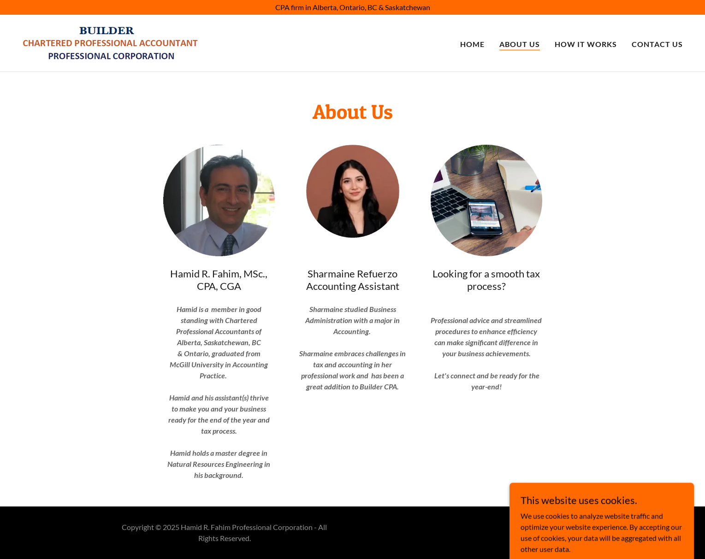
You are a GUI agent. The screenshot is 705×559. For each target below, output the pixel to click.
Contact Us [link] (657, 44)
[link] (110, 42)
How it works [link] (586, 44)
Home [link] (472, 44)
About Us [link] (519, 44)
